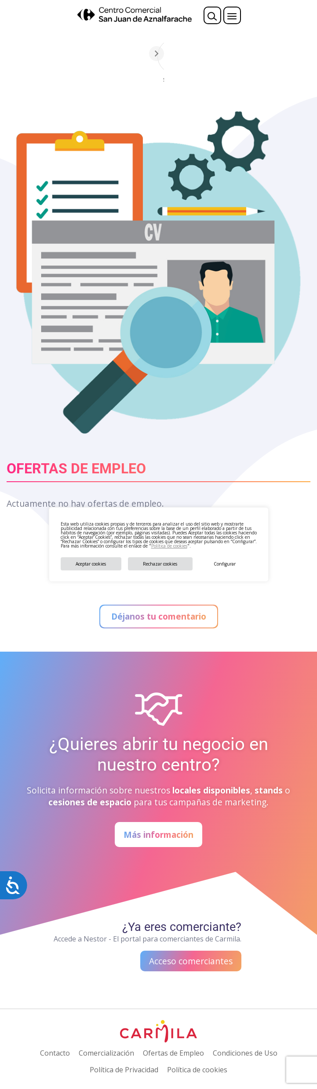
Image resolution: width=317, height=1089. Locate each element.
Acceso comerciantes (191, 961)
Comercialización (106, 1053)
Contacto (55, 1053)
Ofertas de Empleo (173, 1053)
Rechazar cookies (160, 564)
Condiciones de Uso (245, 1053)
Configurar (225, 564)
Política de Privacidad (124, 1070)
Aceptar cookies (91, 564)
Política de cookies (169, 546)
